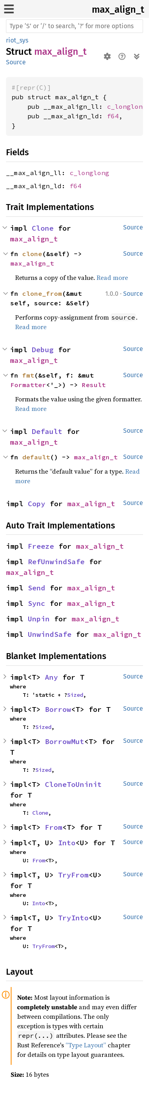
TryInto (73, 917)
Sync (36, 603)
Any (51, 677)
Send (36, 587)
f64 (113, 116)
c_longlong (127, 106)
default (36, 457)
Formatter (28, 385)
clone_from (42, 293)
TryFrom (73, 874)
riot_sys (17, 40)
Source (16, 62)
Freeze (41, 546)
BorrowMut (64, 741)
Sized (75, 694)
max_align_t (118, 9)
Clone (43, 228)
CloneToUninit (73, 784)
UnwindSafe (50, 634)
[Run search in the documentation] (74, 26)
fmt (28, 375)
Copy (36, 503)
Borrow (58, 709)
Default (47, 431)
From (53, 827)
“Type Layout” (86, 1045)
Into (66, 842)
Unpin (39, 618)
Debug (43, 349)
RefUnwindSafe (56, 561)
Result (94, 385)
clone (32, 254)
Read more (112, 277)
